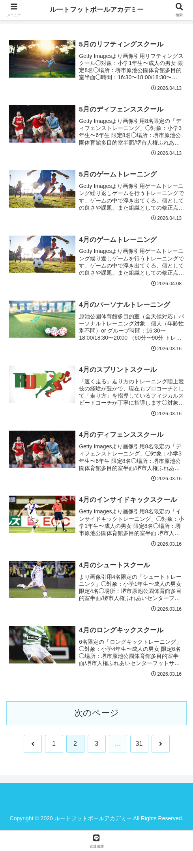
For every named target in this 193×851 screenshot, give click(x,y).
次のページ (96, 714)
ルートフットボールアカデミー (96, 10)
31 (139, 745)
